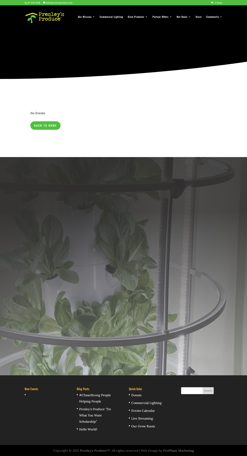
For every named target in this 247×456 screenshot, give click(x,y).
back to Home (45, 125)
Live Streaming (142, 418)
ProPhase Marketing (178, 451)
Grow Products (136, 17)
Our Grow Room (143, 426)
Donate (136, 395)
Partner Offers (160, 17)
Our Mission (85, 17)
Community (212, 17)
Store (199, 17)
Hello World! (88, 429)
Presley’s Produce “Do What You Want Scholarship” (95, 415)
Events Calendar (143, 411)
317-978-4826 (33, 2)
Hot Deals (182, 17)
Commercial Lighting (111, 17)
